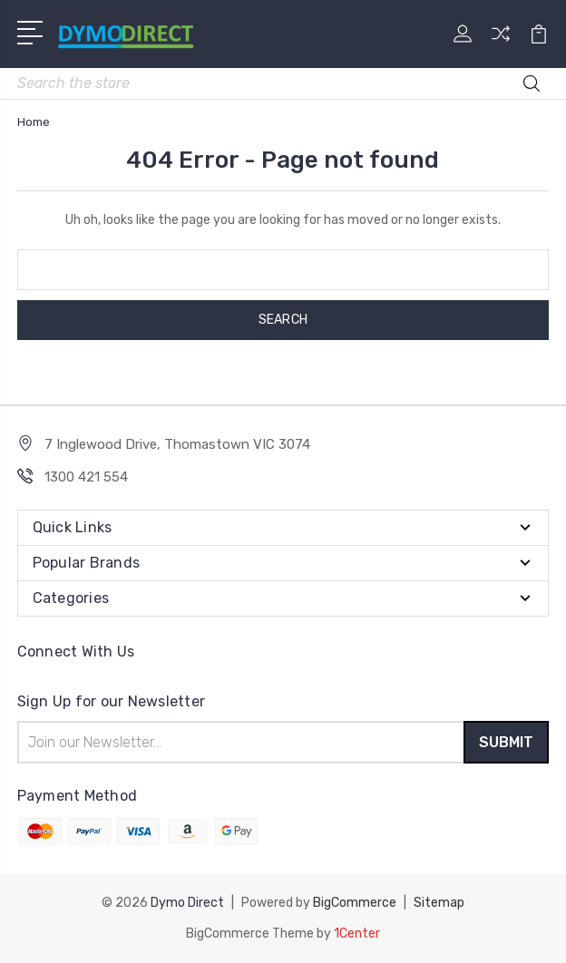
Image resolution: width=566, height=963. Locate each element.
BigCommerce (354, 902)
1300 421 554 (86, 477)
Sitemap (439, 902)
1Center (357, 933)
